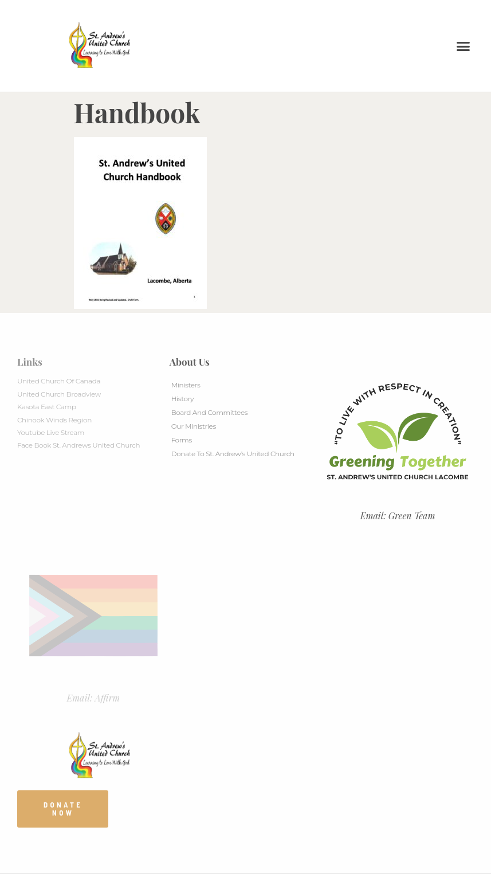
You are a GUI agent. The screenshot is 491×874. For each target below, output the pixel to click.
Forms (181, 440)
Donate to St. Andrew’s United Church (232, 453)
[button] (463, 46)
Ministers (186, 385)
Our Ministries (193, 426)
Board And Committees (209, 412)
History (182, 398)
